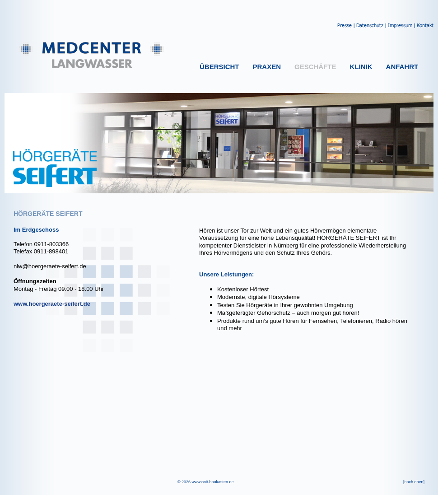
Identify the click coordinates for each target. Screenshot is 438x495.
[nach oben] (413, 482)
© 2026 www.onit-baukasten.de (205, 482)
